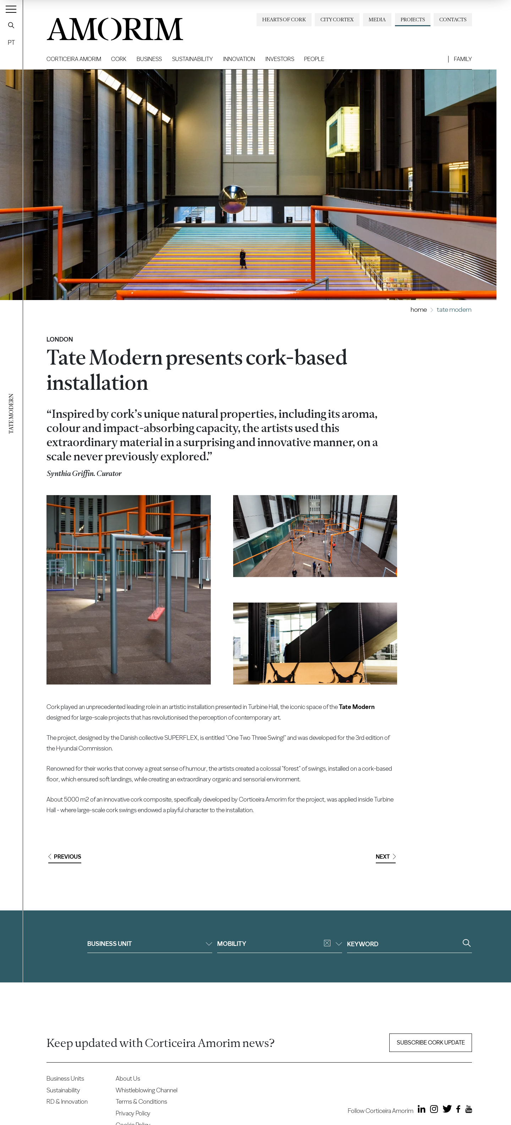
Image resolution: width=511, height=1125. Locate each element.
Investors (279, 59)
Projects (413, 19)
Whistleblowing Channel (146, 1090)
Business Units (65, 1078)
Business (149, 59)
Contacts (452, 19)
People (314, 59)
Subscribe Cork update (431, 1042)
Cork (118, 59)
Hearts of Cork (284, 19)
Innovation (239, 59)
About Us (128, 1078)
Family (463, 59)
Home (419, 309)
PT (11, 42)
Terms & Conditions (141, 1101)
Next (386, 856)
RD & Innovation (67, 1101)
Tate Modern (357, 706)
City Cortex (337, 19)
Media (377, 19)
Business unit (149, 943)
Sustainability (192, 59)
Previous (64, 856)
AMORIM (103, 26)
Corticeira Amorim (73, 59)
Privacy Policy (133, 1113)
